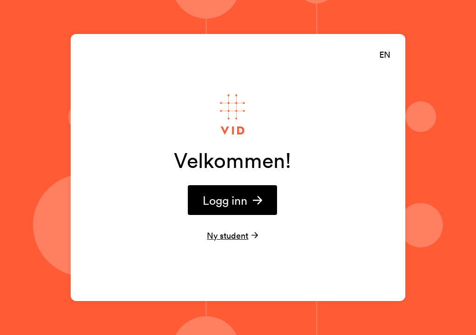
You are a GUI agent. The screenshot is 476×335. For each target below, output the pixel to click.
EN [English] (384, 54)
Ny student (227, 235)
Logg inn (233, 200)
